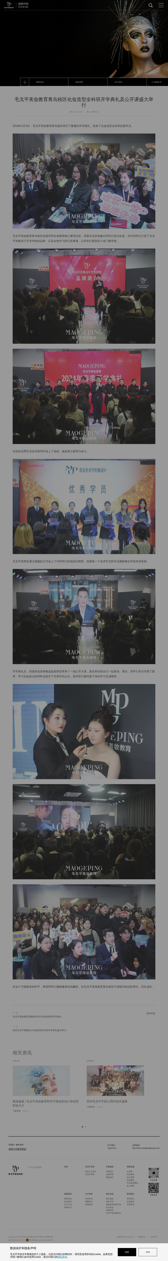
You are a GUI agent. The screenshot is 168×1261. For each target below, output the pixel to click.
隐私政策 (62, 1257)
